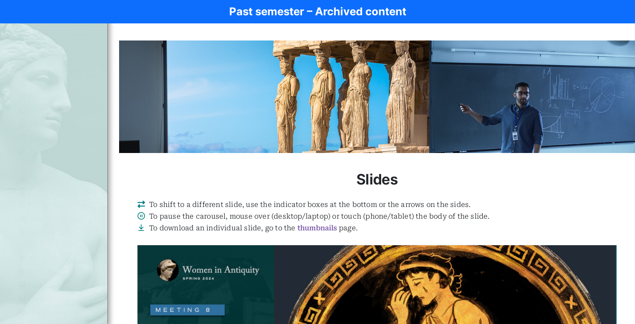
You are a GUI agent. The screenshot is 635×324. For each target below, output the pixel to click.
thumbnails (317, 228)
